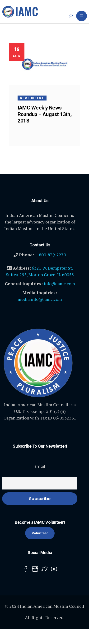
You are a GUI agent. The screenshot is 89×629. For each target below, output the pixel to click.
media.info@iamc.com (40, 299)
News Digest (32, 98)
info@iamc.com (59, 283)
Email (40, 466)
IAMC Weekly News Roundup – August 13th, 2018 (45, 114)
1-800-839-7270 (50, 255)
